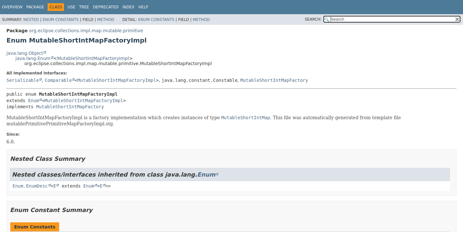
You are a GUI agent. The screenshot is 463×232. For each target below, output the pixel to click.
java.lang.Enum (32, 58)
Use (71, 7)
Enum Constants (60, 19)
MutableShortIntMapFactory (274, 80)
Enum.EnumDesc (30, 185)
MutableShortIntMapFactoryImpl (93, 58)
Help (143, 7)
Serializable (22, 80)
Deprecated (106, 7)
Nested (31, 19)
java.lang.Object (24, 53)
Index (129, 7)
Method (105, 19)
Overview (12, 7)
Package (35, 7)
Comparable (58, 80)
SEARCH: (313, 19)
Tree (84, 7)
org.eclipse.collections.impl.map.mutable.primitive (86, 30)
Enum (33, 100)
